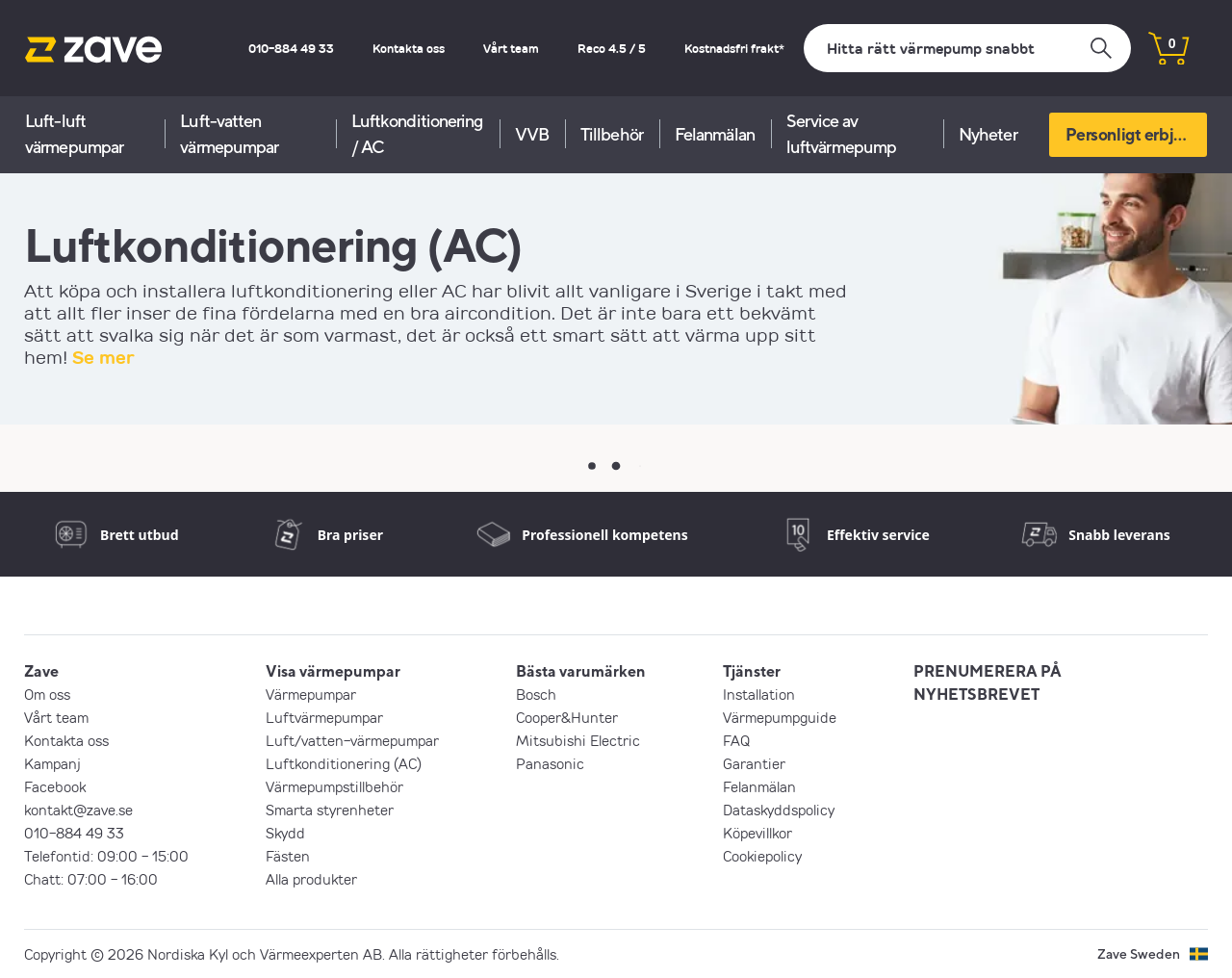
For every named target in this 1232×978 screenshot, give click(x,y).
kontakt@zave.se (78, 809)
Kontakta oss (408, 48)
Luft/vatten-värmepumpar (352, 740)
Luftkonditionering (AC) (344, 763)
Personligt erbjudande (1136, 134)
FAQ (736, 740)
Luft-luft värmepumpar (74, 134)
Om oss (47, 694)
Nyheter (988, 134)
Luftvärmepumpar (324, 717)
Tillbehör (611, 134)
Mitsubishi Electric (578, 740)
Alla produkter (311, 878)
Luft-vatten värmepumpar (229, 134)
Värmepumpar (311, 694)
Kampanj (52, 763)
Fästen (288, 855)
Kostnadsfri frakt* (734, 48)
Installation (759, 694)
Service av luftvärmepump (841, 134)
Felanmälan (715, 134)
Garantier (754, 763)
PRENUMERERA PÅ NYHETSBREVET (987, 682)
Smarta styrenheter (330, 809)
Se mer (103, 357)
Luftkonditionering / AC (417, 134)
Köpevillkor (757, 832)
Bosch (536, 694)
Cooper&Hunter (567, 717)
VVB (532, 134)
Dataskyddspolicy (778, 809)
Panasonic (550, 763)
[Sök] (967, 48)
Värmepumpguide (779, 717)
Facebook (55, 786)
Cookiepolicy (762, 855)
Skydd (285, 832)
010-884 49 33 (291, 48)
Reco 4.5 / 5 (612, 48)
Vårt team (511, 48)
